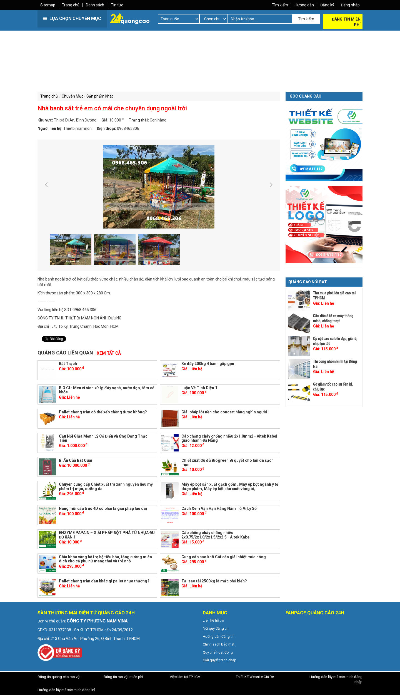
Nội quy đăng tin (216, 628)
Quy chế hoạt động (218, 652)
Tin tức (117, 5)
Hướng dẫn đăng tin (218, 636)
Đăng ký (327, 5)
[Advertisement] (118, 69)
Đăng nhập (350, 5)
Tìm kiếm (280, 5)
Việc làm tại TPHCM (185, 676)
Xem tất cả (109, 352)
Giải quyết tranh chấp (219, 660)
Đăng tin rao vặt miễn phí (123, 676)
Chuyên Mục (72, 96)
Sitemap (47, 5)
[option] (158, 186)
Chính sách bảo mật (218, 644)
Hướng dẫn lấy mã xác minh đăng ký (66, 689)
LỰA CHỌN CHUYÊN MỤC (72, 18)
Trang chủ (70, 5)
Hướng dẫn (304, 5)
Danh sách (95, 5)
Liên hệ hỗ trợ (213, 620)
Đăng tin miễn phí (346, 22)
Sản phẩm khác (100, 96)
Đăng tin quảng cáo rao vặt (59, 676)
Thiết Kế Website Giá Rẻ (255, 676)
